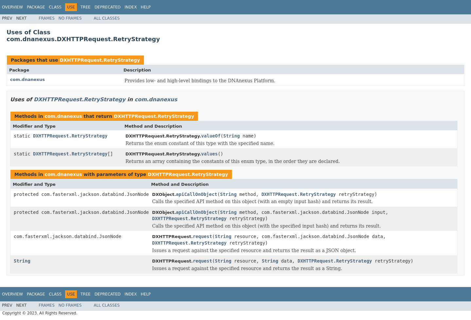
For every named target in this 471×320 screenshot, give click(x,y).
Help (146, 7)
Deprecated (108, 7)
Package (36, 7)
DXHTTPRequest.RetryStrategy (100, 60)
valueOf (210, 135)
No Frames (70, 18)
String (231, 135)
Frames (47, 18)
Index (131, 7)
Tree (85, 7)
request (202, 236)
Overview (12, 7)
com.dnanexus (27, 79)
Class (55, 7)
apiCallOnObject (196, 194)
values (209, 153)
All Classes (107, 18)
